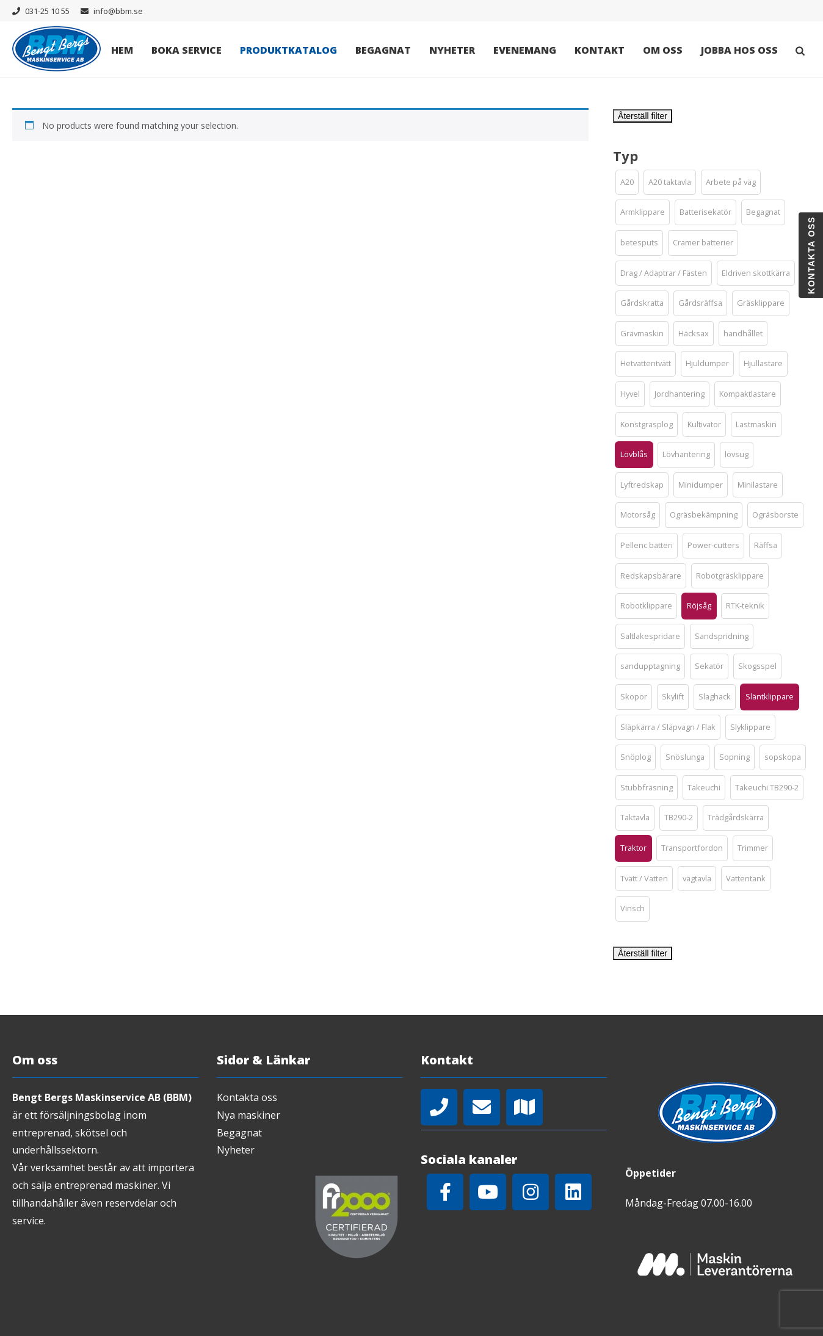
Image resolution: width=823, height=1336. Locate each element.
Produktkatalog (288, 50)
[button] (627, 182)
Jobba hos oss (739, 50)
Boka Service (186, 50)
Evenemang (524, 50)
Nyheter (452, 50)
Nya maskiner (248, 1115)
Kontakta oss (247, 1097)
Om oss (663, 50)
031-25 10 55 (47, 10)
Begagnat (383, 50)
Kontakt (600, 50)
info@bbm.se (118, 10)
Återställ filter (642, 116)
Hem (122, 50)
